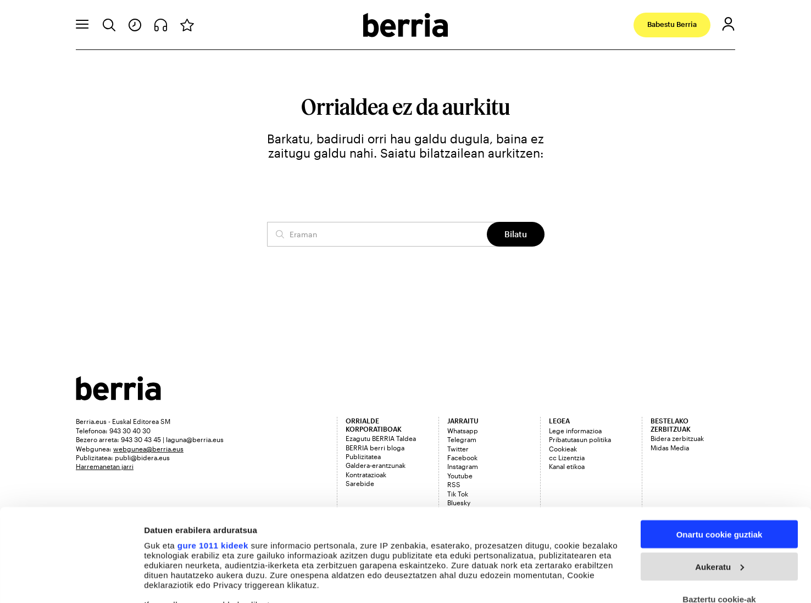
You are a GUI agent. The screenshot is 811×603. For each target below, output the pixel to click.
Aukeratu (719, 480)
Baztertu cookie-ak (719, 512)
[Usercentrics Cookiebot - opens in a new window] (71, 582)
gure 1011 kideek (212, 459)
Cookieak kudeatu (179, 582)
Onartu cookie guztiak (719, 448)
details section (527, 552)
